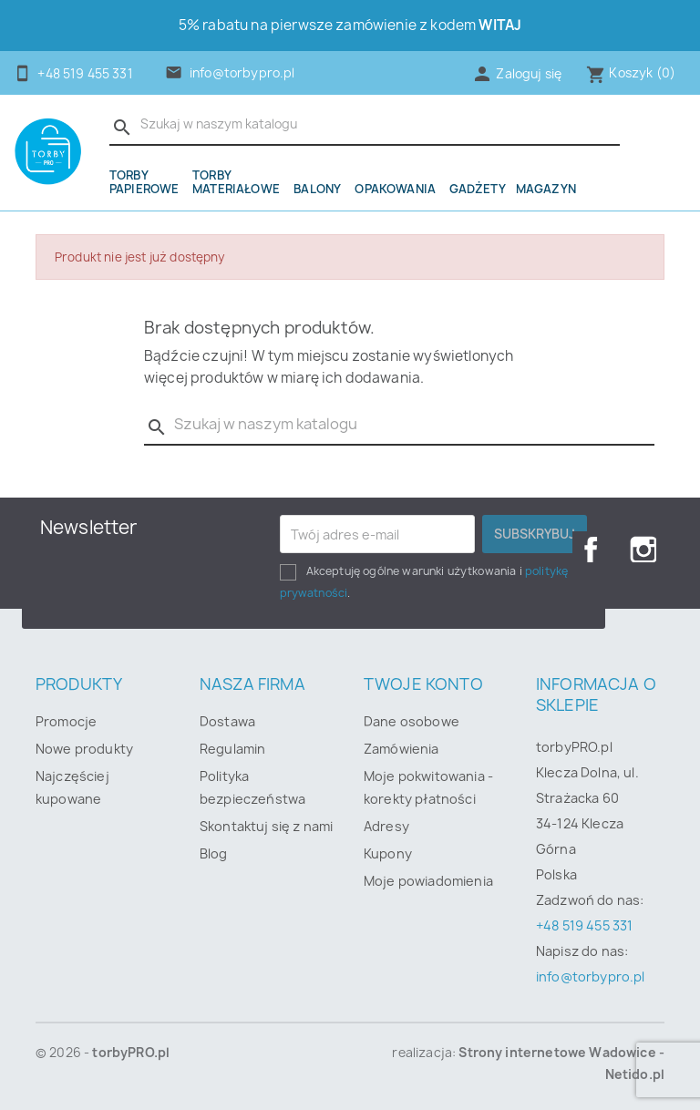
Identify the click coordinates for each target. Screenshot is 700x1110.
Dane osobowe (411, 721)
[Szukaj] (364, 125)
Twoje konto (423, 684)
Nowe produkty (84, 748)
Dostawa (227, 721)
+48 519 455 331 (584, 925)
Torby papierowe (144, 182)
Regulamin (232, 748)
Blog (214, 853)
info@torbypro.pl (242, 73)
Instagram (643, 549)
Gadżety (477, 188)
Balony (317, 188)
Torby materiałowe (236, 182)
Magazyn (546, 188)
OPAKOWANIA (395, 188)
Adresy (386, 826)
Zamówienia (401, 748)
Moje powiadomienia (428, 880)
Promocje (66, 721)
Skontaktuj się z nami (266, 826)
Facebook (585, 549)
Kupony (388, 853)
